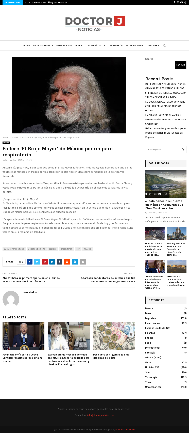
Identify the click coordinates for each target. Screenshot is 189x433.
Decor (148, 313)
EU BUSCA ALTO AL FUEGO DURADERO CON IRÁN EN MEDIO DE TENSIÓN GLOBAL (165, 106)
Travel (148, 382)
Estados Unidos (43, 45)
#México (53, 249)
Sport (148, 372)
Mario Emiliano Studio (125, 429)
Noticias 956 (64, 45)
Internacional (135, 45)
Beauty (149, 308)
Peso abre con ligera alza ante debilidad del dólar (111, 356)
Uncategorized (153, 387)
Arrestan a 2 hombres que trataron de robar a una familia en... (176, 280)
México (79, 45)
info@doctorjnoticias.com (100, 415)
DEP (78, 249)
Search (149, 59)
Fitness (149, 337)
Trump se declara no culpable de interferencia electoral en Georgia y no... (154, 282)
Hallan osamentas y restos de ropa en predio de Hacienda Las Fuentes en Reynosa (165, 133)
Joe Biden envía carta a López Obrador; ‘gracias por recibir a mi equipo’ (23, 358)
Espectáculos (96, 45)
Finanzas (150, 333)
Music (148, 362)
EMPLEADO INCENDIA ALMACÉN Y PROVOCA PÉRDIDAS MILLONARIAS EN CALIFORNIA (165, 119)
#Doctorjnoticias (36, 249)
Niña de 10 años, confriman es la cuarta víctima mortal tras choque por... (153, 249)
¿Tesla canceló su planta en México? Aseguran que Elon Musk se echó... (164, 204)
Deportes (153, 45)
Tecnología (115, 45)
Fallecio (87, 249)
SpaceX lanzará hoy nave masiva (49, 2)
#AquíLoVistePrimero (14, 249)
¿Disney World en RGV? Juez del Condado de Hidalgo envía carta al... (176, 249)
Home (26, 45)
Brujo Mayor (66, 249)
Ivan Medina (10, 160)
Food (148, 343)
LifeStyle (150, 352)
